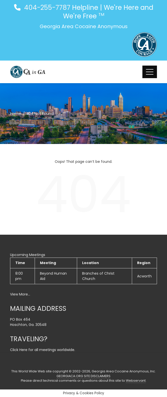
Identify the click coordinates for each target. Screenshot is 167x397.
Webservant (136, 380)
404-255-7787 (46, 7)
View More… (20, 294)
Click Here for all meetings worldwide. (42, 349)
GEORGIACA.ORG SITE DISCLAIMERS (83, 376)
